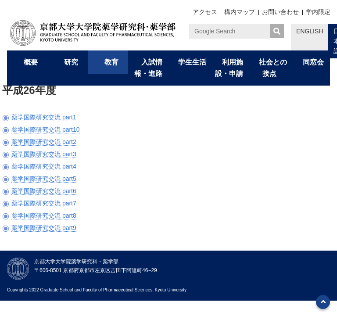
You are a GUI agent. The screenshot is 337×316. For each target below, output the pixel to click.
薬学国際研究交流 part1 (43, 117)
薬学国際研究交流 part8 (43, 215)
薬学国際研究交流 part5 (43, 178)
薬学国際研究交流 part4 (43, 166)
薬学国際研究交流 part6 (43, 190)
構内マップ (239, 11)
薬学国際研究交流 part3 (43, 154)
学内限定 (318, 11)
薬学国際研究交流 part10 (45, 129)
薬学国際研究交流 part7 (43, 203)
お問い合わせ (280, 11)
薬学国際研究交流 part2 (43, 141)
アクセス (205, 11)
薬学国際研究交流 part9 (43, 227)
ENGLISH (309, 31)
